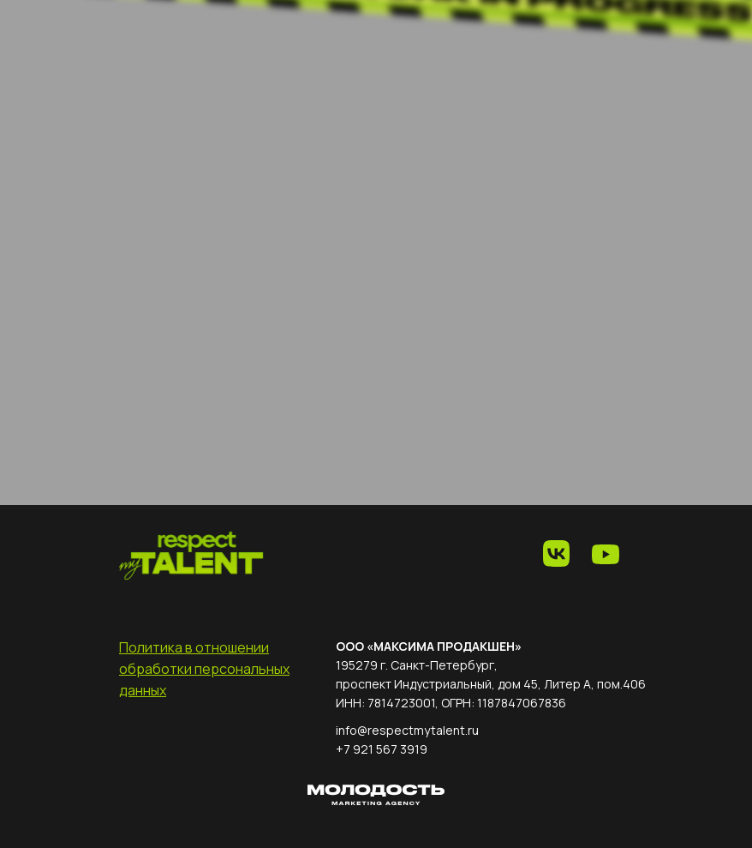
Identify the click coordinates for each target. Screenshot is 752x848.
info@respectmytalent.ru (407, 730)
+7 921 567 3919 (381, 749)
